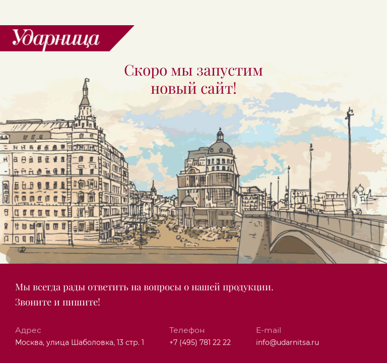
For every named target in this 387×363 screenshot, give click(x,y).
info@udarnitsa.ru (287, 342)
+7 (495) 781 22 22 (200, 342)
